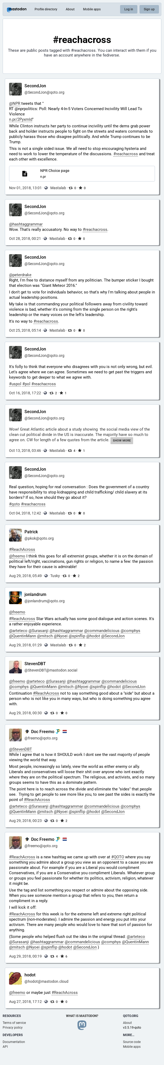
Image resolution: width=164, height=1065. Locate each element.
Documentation (14, 1042)
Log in (128, 9)
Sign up (149, 9)
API (5, 1047)
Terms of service (14, 1023)
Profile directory (46, 9)
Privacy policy (13, 1027)
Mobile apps (92, 9)
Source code (132, 1042)
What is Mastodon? (82, 1016)
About (70, 9)
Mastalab (58, 188)
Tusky (55, 576)
